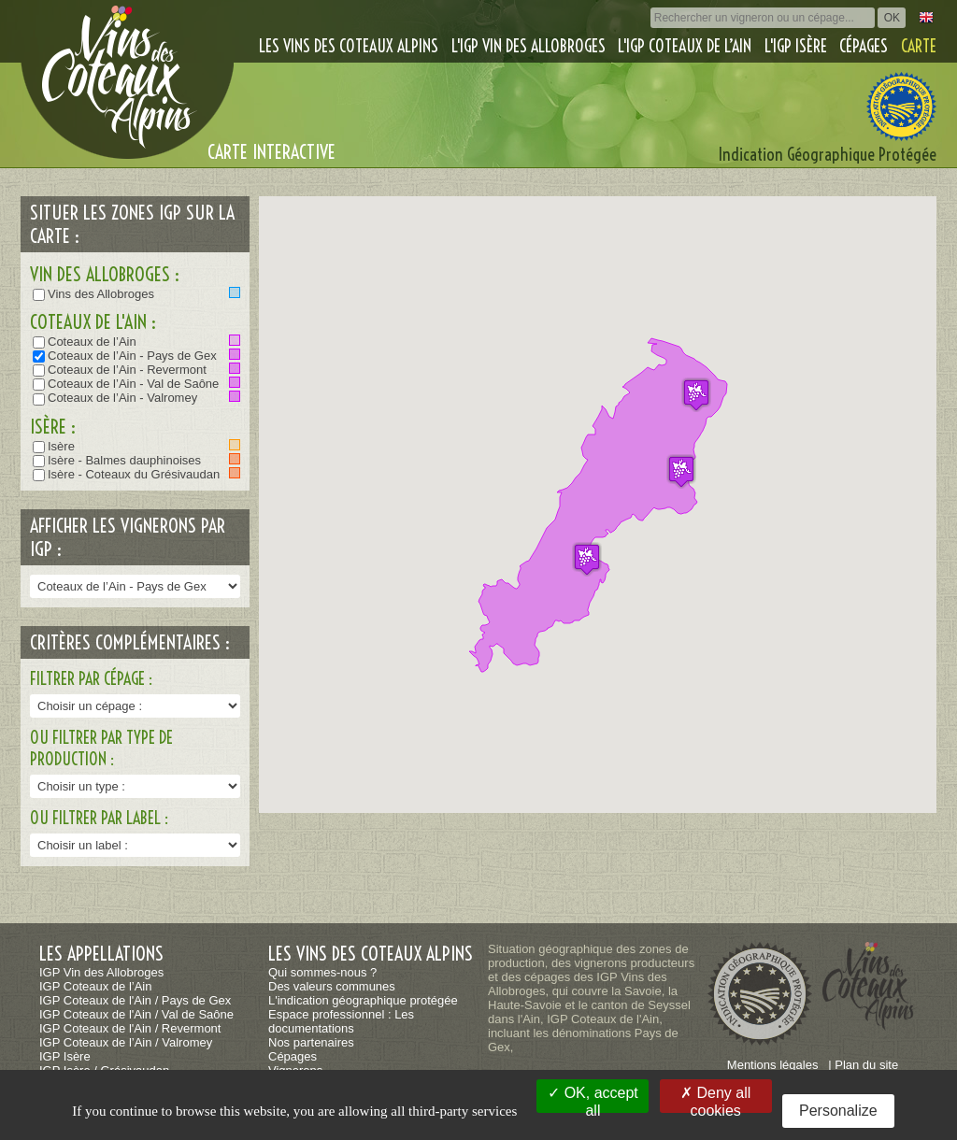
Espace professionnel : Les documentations (341, 1021)
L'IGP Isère (795, 46)
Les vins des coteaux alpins (348, 46)
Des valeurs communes (331, 986)
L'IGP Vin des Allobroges (528, 46)
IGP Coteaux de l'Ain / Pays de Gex (135, 1000)
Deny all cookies (715, 1099)
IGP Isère (65, 1056)
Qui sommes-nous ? (322, 972)
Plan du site (866, 1065)
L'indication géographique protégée (363, 1000)
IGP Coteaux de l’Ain (95, 986)
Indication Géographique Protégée (827, 154)
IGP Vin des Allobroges (101, 972)
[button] (587, 559)
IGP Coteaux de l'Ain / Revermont (130, 1028)
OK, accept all (593, 1099)
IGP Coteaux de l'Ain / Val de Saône (136, 1014)
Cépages (863, 46)
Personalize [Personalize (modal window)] (838, 1111)
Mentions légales (773, 1065)
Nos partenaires (311, 1042)
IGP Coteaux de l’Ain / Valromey (125, 1042)
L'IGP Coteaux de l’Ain (684, 46)
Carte (918, 46)
